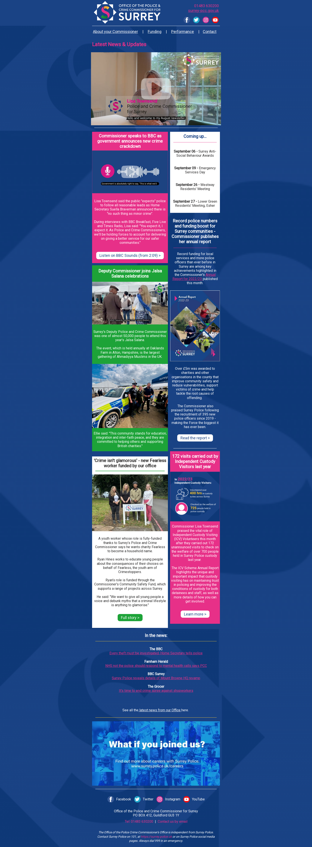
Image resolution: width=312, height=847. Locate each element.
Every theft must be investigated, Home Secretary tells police (156, 653)
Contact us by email (172, 821)
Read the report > (195, 438)
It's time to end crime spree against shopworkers (156, 691)
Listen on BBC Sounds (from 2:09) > (130, 255)
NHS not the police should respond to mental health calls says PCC (156, 666)
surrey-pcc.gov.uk (203, 10)
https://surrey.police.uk (156, 836)
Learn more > (195, 614)
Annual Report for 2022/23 (194, 277)
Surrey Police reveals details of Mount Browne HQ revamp (156, 678)
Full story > (130, 617)
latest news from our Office (159, 710)
